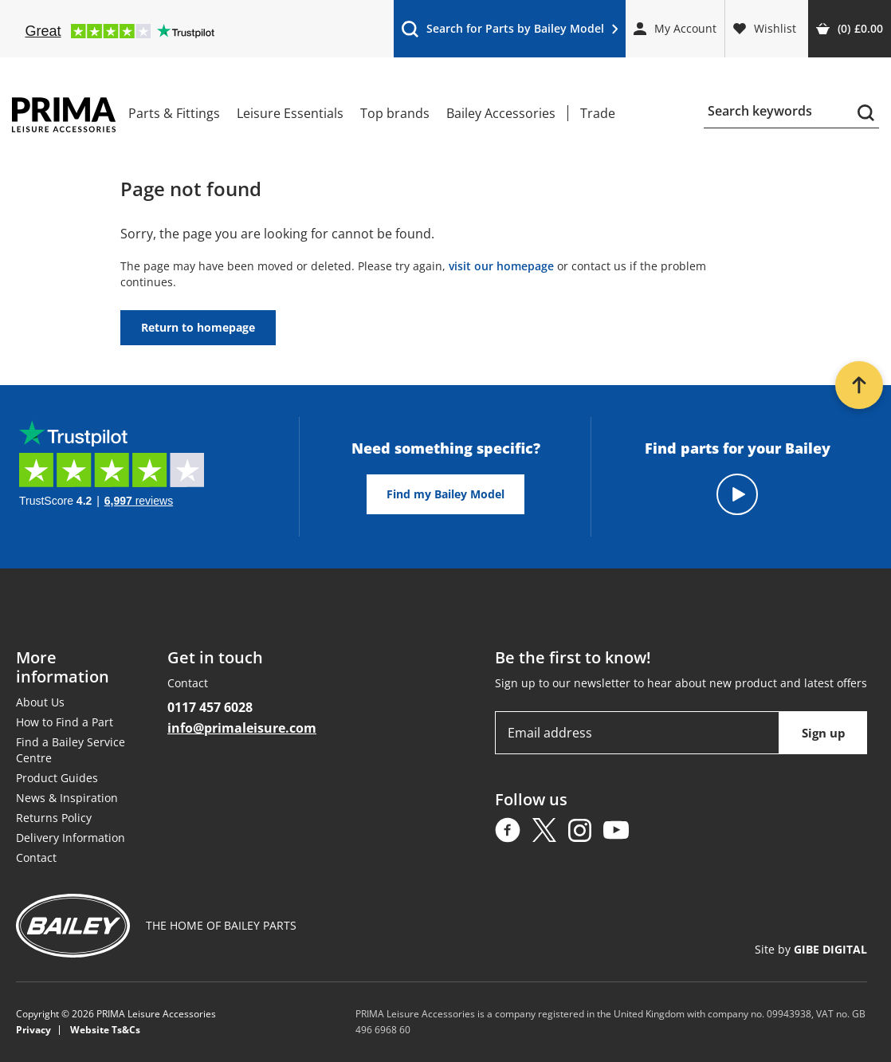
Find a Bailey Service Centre (70, 749)
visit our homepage (501, 265)
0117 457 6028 (210, 707)
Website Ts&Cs (105, 1030)
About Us (40, 702)
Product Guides (57, 777)
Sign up (824, 733)
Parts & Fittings (174, 113)
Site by (811, 949)
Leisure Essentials (290, 113)
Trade (597, 113)
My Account (675, 28)
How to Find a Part (64, 722)
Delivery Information (70, 837)
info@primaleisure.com (241, 728)
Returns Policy (54, 817)
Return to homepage (198, 327)
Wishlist (764, 28)
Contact (36, 857)
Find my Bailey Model (445, 494)
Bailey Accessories (500, 113)
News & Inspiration (67, 797)
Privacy (33, 1030)
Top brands (395, 113)
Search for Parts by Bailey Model (509, 32)
